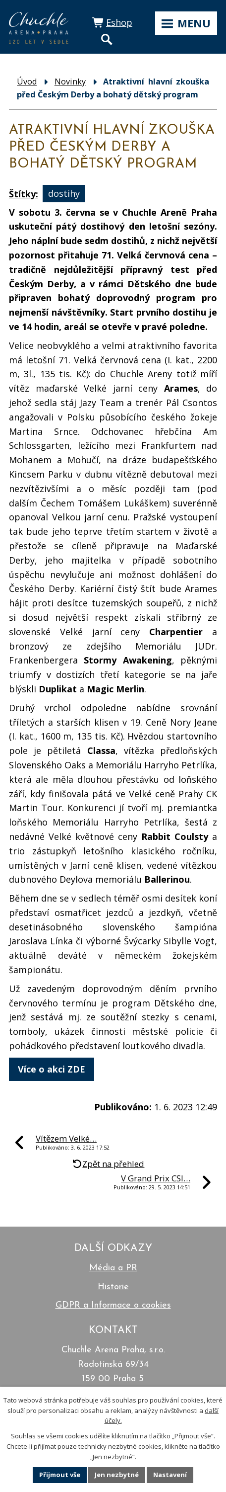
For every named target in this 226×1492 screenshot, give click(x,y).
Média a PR (113, 1268)
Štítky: (23, 194)
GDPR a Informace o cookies (113, 1305)
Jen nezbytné (117, 1474)
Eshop (119, 22)
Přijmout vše (59, 1474)
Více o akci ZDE (51, 1069)
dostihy (64, 194)
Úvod (27, 81)
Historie (113, 1287)
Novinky (70, 81)
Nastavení (170, 1474)
